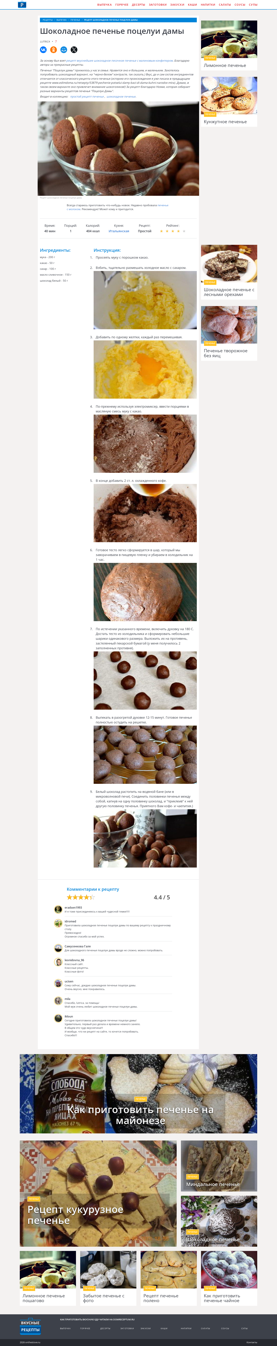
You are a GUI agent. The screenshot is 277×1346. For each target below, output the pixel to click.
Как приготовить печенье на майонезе (140, 1115)
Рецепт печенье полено (160, 1298)
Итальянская (119, 231)
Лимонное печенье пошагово (44, 1298)
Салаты (225, 4)
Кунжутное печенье (225, 121)
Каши (192, 4)
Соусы (240, 4)
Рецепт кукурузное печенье (75, 1214)
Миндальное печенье (213, 1184)
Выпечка (104, 4)
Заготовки (158, 4)
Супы (253, 4)
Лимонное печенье (225, 65)
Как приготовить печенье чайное (222, 1298)
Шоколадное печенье (213, 1239)
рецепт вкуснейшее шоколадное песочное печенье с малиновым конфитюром (119, 60)
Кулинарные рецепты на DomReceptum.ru (30, 1326)
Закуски (177, 4)
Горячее (121, 4)
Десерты (138, 4)
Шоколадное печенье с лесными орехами (229, 292)
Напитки (208, 4)
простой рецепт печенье (87, 96)
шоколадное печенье (121, 96)
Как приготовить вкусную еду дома (22, 4)
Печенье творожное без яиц (225, 353)
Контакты (252, 1342)
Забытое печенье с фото (103, 1298)
